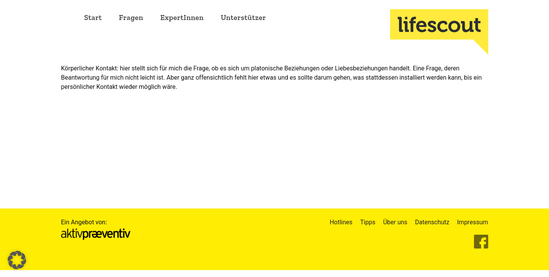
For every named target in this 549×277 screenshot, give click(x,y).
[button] (17, 260)
